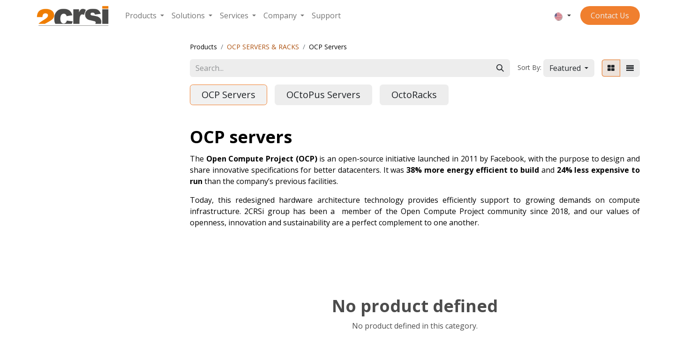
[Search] (500, 68)
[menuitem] (144, 15)
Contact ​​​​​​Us (610, 15)
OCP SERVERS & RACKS (263, 46)
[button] (568, 68)
